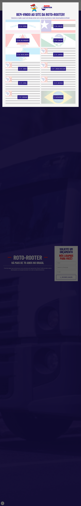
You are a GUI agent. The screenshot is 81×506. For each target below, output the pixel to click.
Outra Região (58, 97)
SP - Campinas (58, 55)
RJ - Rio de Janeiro (22, 55)
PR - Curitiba (58, 40)
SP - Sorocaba (22, 97)
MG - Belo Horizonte (23, 40)
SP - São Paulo (58, 83)
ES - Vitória (23, 26)
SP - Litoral (23, 83)
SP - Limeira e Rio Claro (58, 69)
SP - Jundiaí (23, 69)
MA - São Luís (58, 26)
